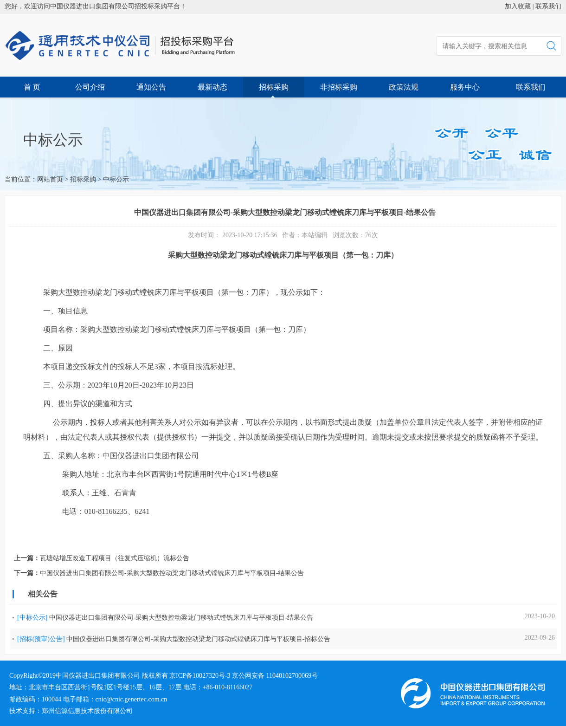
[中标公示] (32, 617)
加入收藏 (518, 6)
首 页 (32, 87)
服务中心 (465, 87)
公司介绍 (90, 87)
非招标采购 (338, 87)
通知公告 (151, 87)
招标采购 (274, 87)
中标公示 (116, 179)
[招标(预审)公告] (41, 638)
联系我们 (548, 6)
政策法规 (403, 87)
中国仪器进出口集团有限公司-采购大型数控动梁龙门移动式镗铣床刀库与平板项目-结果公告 (172, 573)
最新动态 (212, 87)
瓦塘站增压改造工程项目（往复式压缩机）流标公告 (114, 558)
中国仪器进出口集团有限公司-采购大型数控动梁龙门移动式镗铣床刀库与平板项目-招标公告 (198, 638)
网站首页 (50, 179)
